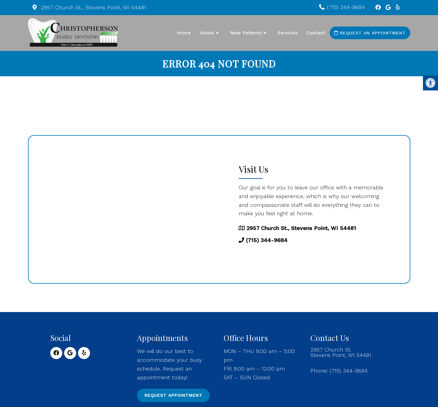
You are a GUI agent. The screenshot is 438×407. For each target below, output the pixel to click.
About (207, 33)
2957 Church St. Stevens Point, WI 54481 (340, 352)
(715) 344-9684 (346, 7)
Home (184, 33)
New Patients (246, 33)
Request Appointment (173, 395)
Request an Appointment (370, 32)
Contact (315, 33)
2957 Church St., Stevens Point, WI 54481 (92, 7)
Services (287, 33)
